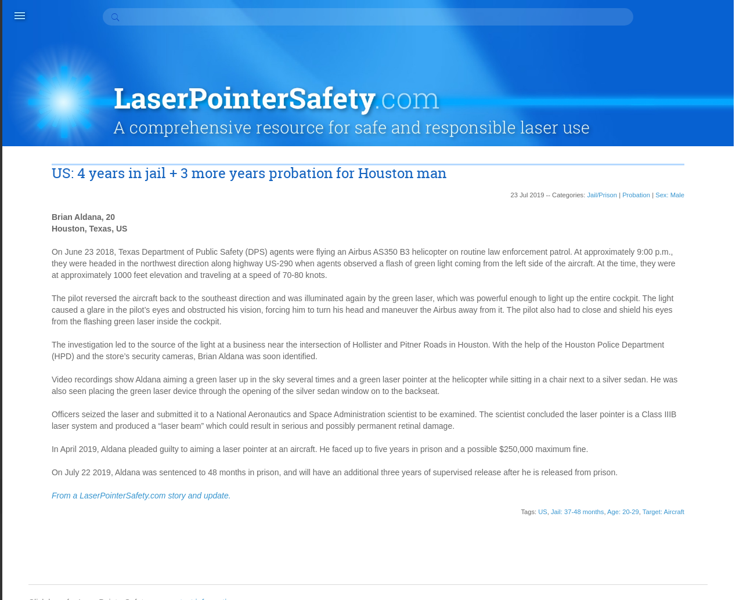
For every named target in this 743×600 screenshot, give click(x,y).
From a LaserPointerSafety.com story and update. (147, 487)
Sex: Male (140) (655, 570)
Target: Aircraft (565, 503)
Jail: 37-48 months (478, 503)
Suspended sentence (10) (672, 582)
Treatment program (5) (667, 593)
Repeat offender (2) (661, 547)
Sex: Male (571, 163)
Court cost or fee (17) (664, 373)
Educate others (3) (659, 419)
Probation (537, 163)
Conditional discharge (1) (671, 350)
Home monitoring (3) (663, 454)
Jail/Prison (503, 163)
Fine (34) (642, 431)
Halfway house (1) (659, 442)
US (444, 503)
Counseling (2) (652, 361)
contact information (216, 571)
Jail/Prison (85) (653, 477)
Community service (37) (669, 338)
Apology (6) (647, 292)
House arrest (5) (655, 466)
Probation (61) (652, 535)
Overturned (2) (652, 524)
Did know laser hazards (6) (674, 396)
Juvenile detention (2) (665, 489)
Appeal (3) (645, 303)
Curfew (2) (645, 384)
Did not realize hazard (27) (674, 408)
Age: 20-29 (524, 503)
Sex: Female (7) (655, 558)
